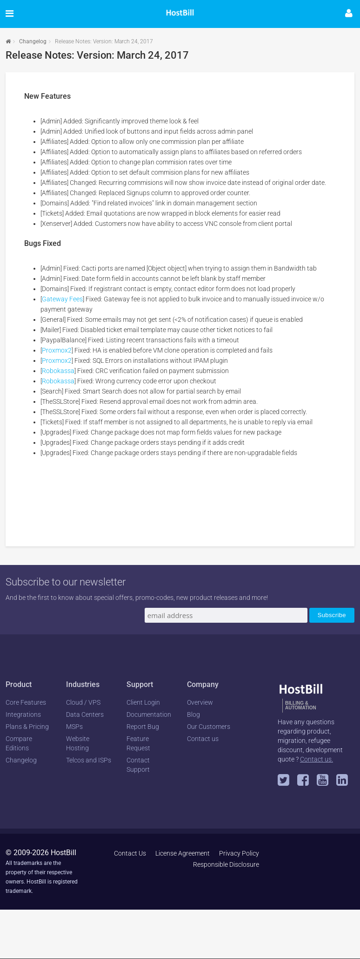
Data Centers (85, 714)
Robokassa (58, 370)
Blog (193, 714)
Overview (200, 702)
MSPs (74, 726)
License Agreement (182, 853)
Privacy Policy (239, 853)
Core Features (26, 702)
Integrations (23, 714)
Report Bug (143, 726)
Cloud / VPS (83, 702)
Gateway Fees (62, 299)
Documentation (149, 714)
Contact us (203, 738)
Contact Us (130, 853)
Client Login (143, 702)
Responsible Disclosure (226, 864)
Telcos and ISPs (88, 760)
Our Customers (208, 726)
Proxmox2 (57, 350)
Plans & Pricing (27, 726)
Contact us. (316, 759)
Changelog (33, 41)
